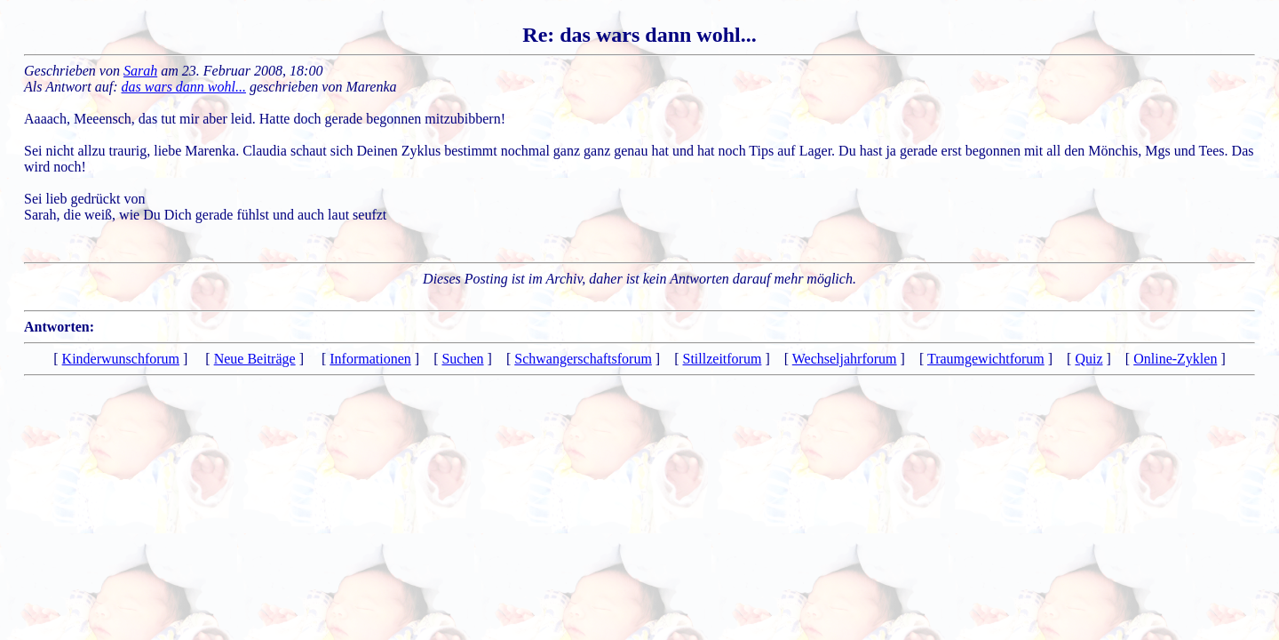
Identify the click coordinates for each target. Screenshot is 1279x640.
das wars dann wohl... (184, 86)
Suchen (462, 358)
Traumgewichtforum (986, 358)
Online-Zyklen (1175, 358)
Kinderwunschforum (120, 358)
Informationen (370, 358)
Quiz (1088, 358)
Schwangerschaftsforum (583, 358)
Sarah (140, 70)
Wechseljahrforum (844, 358)
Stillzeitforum (722, 358)
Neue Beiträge (255, 358)
